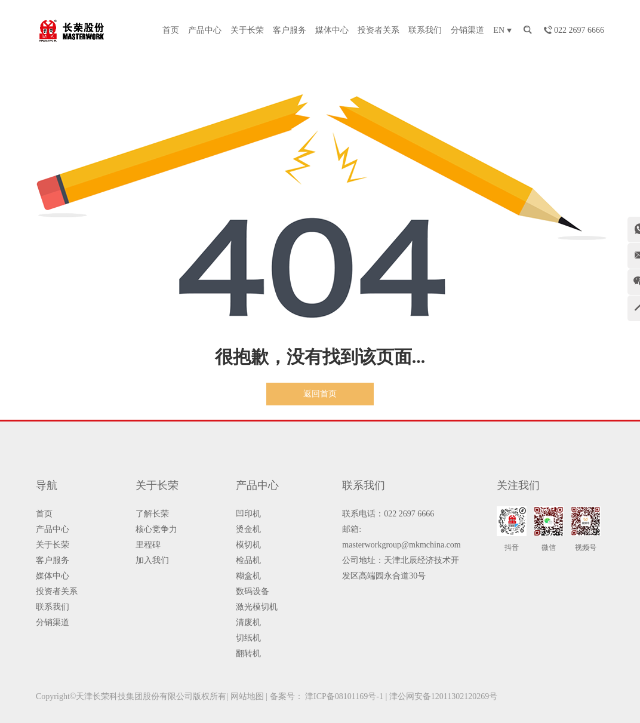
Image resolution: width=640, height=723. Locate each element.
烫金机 (248, 529)
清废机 (248, 622)
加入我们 (152, 560)
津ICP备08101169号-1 (344, 696)
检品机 (248, 560)
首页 (170, 30)
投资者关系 (378, 30)
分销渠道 (467, 30)
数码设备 (252, 591)
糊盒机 (248, 575)
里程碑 (148, 544)
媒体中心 (332, 30)
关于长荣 (247, 30)
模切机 (248, 544)
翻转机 (248, 653)
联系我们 (425, 30)
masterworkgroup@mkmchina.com (401, 544)
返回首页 (320, 393)
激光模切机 (257, 606)
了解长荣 (152, 513)
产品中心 (204, 30)
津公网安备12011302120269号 (443, 696)
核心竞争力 (156, 529)
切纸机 (248, 637)
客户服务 (289, 30)
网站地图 (247, 696)
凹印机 (248, 513)
